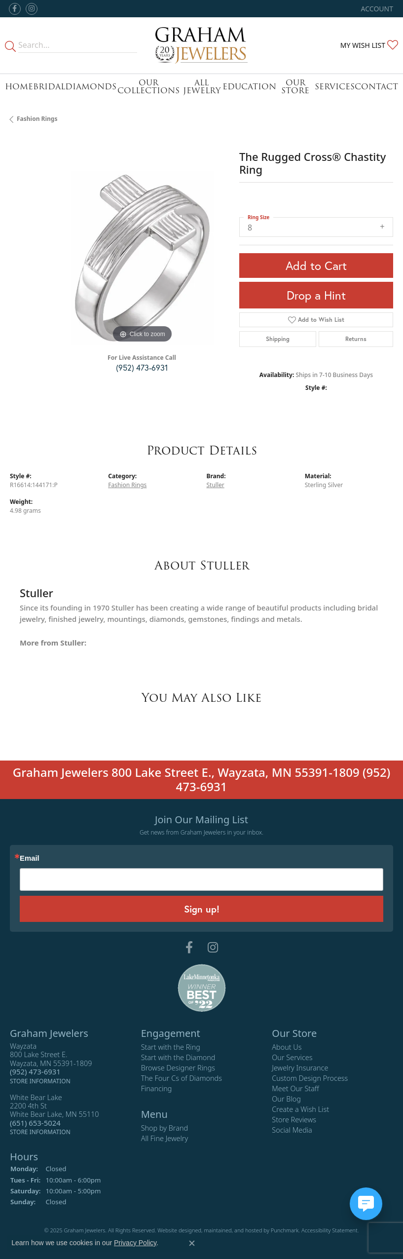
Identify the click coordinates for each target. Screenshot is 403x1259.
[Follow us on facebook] (15, 9)
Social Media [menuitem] (292, 1130)
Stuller (215, 485)
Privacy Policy (135, 1243)
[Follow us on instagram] (31, 9)
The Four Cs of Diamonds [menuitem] (181, 1078)
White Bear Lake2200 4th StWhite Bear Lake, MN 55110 (54, 1114)
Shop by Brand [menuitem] (164, 1128)
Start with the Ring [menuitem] (170, 1047)
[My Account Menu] (377, 8)
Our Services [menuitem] (292, 1057)
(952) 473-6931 (142, 367)
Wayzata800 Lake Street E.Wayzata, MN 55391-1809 (51, 1063)
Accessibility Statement (329, 1230)
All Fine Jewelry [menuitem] (164, 1138)
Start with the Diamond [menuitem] (178, 1057)
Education (249, 86)
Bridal (49, 86)
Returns (355, 339)
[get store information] (40, 1080)
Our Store (295, 86)
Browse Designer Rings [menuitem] (178, 1067)
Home (19, 86)
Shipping (278, 339)
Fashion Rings (37, 118)
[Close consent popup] (192, 1243)
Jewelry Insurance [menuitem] (300, 1067)
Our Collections (148, 86)
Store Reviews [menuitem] (294, 1119)
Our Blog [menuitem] (286, 1099)
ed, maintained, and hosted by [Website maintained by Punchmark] (232, 1230)
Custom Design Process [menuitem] (310, 1078)
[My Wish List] (369, 45)
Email (29, 858)
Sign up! (202, 909)
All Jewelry (201, 86)
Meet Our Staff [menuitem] (295, 1088)
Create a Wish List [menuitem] (300, 1109)
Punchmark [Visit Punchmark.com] (285, 1230)
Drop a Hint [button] (316, 295)
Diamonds (90, 86)
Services (335, 86)
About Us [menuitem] (286, 1047)
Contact (376, 86)
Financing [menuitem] (156, 1088)
